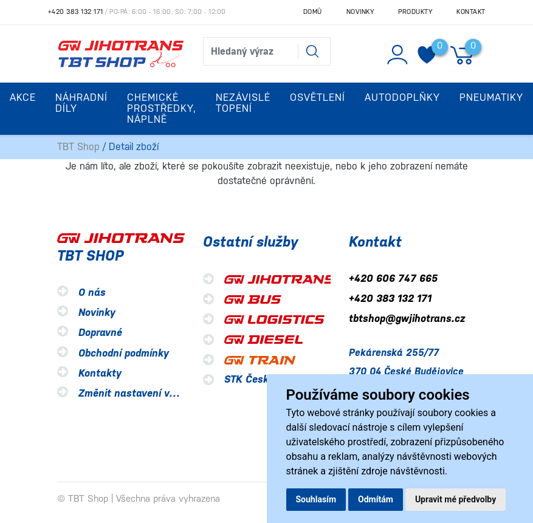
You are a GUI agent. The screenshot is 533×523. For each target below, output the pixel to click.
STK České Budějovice (276, 379)
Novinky (360, 12)
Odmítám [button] (375, 499)
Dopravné (100, 333)
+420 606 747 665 (393, 278)
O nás (92, 292)
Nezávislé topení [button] (243, 103)
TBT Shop (78, 146)
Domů (312, 12)
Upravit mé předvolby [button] (455, 499)
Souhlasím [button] (316, 499)
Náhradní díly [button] (81, 103)
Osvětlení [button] (317, 97)
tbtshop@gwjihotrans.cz (407, 319)
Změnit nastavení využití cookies (155, 393)
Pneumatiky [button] (491, 97)
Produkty (415, 12)
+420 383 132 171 (75, 12)
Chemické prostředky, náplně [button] (161, 108)
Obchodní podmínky (123, 353)
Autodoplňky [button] (402, 97)
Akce (23, 97)
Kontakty (100, 373)
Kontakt (471, 12)
